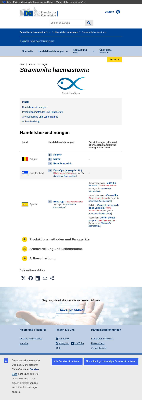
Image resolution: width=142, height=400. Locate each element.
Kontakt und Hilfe (80, 51)
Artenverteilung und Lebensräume (40, 116)
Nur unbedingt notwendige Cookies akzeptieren (111, 361)
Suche (89, 23)
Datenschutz (98, 343)
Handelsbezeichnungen (66, 32)
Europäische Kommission (32, 32)
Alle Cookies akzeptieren (67, 361)
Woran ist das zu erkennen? (71, 2)
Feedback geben (71, 309)
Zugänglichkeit (99, 348)
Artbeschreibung (31, 121)
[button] (23, 278)
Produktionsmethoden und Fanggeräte (42, 112)
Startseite (27, 51)
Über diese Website (105, 51)
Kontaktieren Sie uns (102, 338)
